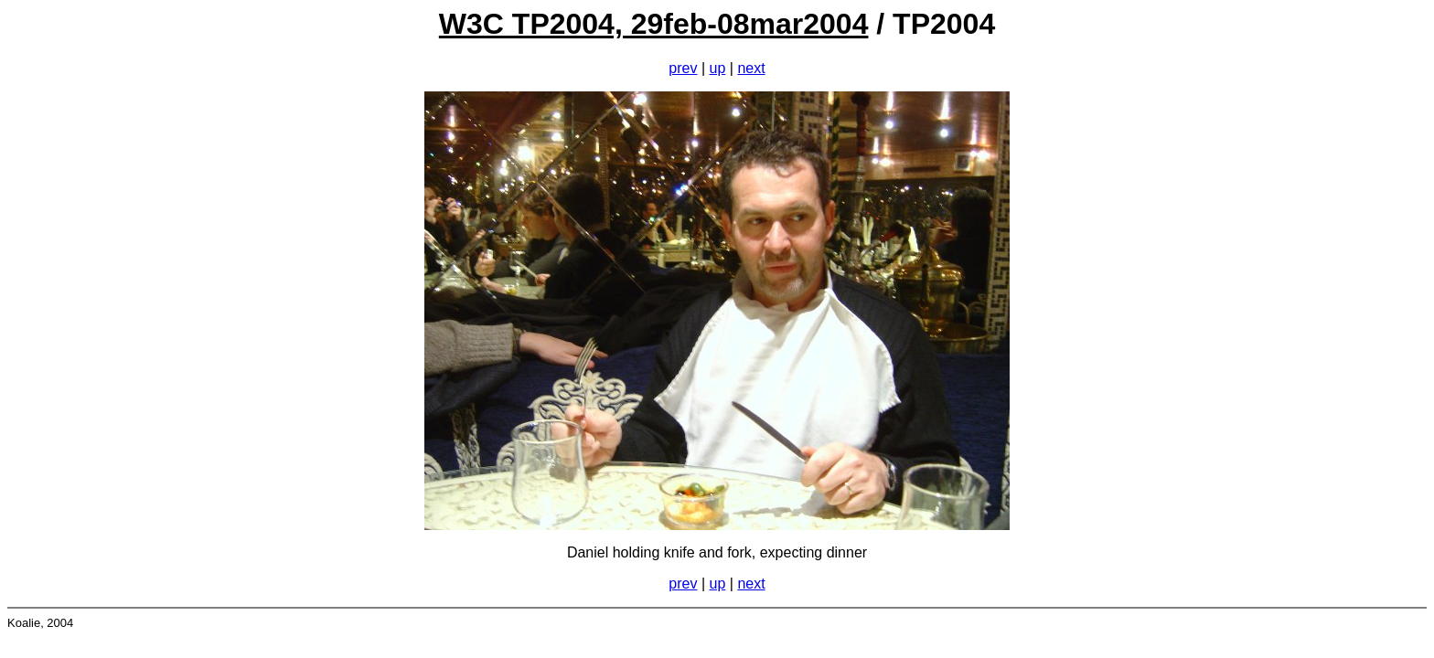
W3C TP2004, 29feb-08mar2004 (654, 23)
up (718, 68)
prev (683, 68)
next (751, 68)
